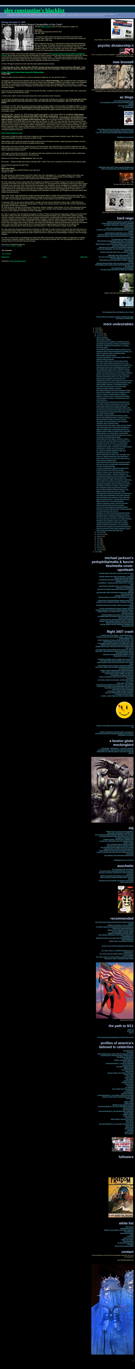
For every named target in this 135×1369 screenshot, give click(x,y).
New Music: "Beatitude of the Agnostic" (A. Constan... (113, 345)
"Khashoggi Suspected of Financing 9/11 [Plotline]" (112, 522)
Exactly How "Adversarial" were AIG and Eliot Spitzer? (117, 841)
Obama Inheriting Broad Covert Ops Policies (110, 505)
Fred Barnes (130, 1090)
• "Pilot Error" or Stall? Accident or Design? (120, 691)
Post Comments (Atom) (18, 261)
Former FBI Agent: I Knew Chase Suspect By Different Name (23, 72)
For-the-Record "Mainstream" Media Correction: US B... (113, 349)
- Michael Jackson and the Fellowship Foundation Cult (117, 624)
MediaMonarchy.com (127, 1228)
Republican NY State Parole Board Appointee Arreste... (113, 513)
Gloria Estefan (129, 1128)
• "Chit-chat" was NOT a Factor (124, 694)
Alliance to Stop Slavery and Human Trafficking (119, 1230)
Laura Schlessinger (127, 1069)
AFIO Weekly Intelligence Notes (12, 133)
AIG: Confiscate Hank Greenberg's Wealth (120, 844)
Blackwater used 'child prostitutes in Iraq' (121, 255)
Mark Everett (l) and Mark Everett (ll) (122, 1119)
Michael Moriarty (128, 1050)
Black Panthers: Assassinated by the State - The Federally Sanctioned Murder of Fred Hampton (115, 241)
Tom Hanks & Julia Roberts (125, 1057)
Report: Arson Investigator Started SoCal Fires (110, 378)
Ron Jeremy (130, 1079)
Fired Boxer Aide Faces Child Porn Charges (110, 470)
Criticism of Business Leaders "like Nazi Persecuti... (112, 503)
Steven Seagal (129, 1103)
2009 (97, 330)
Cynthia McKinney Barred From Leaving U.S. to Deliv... (113, 371)
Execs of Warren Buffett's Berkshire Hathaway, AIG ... (113, 489)
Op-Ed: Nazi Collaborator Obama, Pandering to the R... (113, 417)
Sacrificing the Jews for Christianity (107, 452)
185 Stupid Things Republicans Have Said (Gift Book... (113, 495)
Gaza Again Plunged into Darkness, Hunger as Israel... (113, 462)
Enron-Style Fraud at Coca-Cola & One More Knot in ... (113, 458)
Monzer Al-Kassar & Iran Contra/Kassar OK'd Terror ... (113, 472)
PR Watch (130, 1244)
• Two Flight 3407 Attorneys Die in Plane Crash (119, 688)
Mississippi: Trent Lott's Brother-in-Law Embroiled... (112, 421)
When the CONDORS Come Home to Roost (120, 228)
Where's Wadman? (102, 337)
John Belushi (129, 1125)
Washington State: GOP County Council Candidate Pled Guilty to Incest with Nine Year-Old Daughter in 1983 (116, 168)
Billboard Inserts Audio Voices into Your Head (110, 491)
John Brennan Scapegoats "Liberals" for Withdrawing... (113, 343)
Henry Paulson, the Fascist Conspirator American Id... (113, 481)
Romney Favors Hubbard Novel (106, 460)
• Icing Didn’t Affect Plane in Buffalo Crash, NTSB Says (116, 660)
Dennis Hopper (129, 1074)
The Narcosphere (128, 1241)
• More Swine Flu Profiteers (125, 683)
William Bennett (129, 1068)
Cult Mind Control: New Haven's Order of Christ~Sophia (113, 425)
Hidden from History (127, 1239)
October (99, 532)
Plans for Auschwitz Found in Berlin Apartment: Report (113, 528)
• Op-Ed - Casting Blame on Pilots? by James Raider (117, 696)
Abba (132, 1100)
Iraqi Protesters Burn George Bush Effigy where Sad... (113, 411)
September (100, 534)
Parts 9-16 (130, 1031)
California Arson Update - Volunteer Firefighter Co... (112, 474)
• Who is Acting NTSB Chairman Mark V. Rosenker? (117, 672)
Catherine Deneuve (127, 1082)
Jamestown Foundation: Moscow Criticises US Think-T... (114, 483)
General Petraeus (128, 1065)
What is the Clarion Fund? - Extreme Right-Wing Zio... (113, 499)
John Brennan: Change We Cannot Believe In (110, 448)
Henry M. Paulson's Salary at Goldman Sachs (110, 353)
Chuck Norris (129, 1117)
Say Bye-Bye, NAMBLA (103, 339)
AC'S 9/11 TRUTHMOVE (126, 105)
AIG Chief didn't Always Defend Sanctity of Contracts (117, 847)
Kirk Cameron (129, 1133)
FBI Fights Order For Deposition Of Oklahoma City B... (113, 516)
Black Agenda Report (127, 1233)
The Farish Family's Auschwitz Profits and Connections (116, 871)
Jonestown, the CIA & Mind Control (107, 423)
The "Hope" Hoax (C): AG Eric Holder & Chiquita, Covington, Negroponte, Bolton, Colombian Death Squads (115, 957)
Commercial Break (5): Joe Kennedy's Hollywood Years (116, 1124)
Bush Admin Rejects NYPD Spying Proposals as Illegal (113, 390)
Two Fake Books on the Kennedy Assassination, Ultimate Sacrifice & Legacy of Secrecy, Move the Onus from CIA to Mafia (115, 236)
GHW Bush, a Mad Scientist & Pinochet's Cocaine (112, 415)
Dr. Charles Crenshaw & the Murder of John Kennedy (113, 404)
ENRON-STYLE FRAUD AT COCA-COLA (121, 930)
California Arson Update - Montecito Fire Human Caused (114, 446)
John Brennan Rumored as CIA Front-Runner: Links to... (113, 476)
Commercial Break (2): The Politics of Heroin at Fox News (115, 1095)
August (99, 536)
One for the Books (102, 347)
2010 (97, 328)
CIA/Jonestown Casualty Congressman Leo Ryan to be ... (114, 493)
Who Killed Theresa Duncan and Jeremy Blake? (111, 386)
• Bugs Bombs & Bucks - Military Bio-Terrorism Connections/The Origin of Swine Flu (119, 674)
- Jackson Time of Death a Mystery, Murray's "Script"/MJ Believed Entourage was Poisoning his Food (116, 621)
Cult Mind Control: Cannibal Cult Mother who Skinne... (113, 515)
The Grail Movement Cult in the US (107, 511)
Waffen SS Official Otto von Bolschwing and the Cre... (113, 429)
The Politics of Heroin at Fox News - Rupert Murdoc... (113, 485)
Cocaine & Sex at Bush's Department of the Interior (118, 946)
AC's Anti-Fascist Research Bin (124, 101)
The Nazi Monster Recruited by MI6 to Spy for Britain (117, 269)
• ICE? (131, 657)
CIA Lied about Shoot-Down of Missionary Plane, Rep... (113, 408)
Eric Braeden (129, 1087)
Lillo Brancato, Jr (128, 1058)
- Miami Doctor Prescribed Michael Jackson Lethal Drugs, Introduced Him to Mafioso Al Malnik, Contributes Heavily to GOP (115, 602)
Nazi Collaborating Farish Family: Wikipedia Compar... (113, 369)
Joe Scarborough (128, 1109)
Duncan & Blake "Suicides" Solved (123, 931)
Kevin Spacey (129, 1084)
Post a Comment (6, 253)
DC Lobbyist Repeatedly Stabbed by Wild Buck (111, 450)
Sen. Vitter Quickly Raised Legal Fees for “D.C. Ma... (112, 363)
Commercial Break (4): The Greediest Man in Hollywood (116, 1111)
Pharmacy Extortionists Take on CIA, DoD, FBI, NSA (112, 376)
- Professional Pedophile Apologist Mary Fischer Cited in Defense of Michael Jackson (116, 580)
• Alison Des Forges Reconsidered (123, 689)
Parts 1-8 (131, 1029)
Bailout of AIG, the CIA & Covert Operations (110, 501)
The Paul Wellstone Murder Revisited (122, 258)
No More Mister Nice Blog (125, 1243)
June (98, 540)
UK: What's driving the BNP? (105, 413)
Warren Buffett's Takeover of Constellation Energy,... (112, 384)
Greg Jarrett (130, 1122)
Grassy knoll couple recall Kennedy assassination (111, 406)
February (100, 548)
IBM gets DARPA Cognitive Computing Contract (111, 419)
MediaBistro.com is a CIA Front (124, 860)
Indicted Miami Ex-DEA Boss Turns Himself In (119, 233)
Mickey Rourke (129, 1101)
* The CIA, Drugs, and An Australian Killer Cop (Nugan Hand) (114, 132)
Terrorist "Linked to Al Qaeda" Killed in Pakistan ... (112, 394)
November (100, 336)
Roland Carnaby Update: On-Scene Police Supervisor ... (114, 431)
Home (45, 257)
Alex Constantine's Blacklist (34, 10)
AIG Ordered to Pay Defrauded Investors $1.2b (119, 855)
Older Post (83, 257)
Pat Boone (130, 1052)
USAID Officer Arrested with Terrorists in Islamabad (118, 223)
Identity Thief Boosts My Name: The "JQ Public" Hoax (113, 454)
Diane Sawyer (129, 1132)
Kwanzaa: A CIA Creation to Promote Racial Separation (116, 247)
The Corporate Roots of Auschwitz (123, 869)
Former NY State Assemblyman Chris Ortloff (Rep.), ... (113, 456)
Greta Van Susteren (127, 1093)
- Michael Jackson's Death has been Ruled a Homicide (116, 619)
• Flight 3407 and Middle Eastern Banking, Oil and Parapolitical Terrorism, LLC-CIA (118, 655)
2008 (97, 332)
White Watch (130, 1227)
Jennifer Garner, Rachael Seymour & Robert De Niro (117, 1055)
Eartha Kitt (130, 1085)
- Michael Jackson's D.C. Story (124, 595)
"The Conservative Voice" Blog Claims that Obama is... (113, 427)
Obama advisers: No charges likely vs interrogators (112, 433)
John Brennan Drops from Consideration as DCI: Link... (113, 367)
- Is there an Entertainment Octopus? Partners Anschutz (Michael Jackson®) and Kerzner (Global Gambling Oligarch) (115, 609)
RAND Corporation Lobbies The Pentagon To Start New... (114, 480)
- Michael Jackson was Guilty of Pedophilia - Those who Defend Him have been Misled (116, 577)
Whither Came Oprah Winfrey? (124, 1060)
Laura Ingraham (129, 1116)
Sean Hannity (129, 1071)
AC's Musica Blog (128, 107)
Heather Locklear (128, 1114)
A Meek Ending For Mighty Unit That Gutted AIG (119, 849)
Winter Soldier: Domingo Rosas (106, 355)
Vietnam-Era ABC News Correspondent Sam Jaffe (118, 1097)
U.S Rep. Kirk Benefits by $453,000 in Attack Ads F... (112, 468)
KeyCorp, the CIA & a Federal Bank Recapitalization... (113, 464)
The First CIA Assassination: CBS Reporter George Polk (116, 257)
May (98, 542)
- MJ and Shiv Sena (127, 626)
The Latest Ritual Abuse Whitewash (122, 268)
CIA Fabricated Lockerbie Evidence (122, 239)
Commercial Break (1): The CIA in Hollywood (120, 1063)
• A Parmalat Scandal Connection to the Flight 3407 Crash (115, 643)
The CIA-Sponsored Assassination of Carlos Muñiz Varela (116, 1037)
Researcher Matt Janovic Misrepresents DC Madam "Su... (114, 351)
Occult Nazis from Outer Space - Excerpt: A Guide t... (112, 439)
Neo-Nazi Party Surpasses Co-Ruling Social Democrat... (114, 526)
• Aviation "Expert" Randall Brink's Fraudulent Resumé (117, 670)
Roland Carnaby (45, 26)
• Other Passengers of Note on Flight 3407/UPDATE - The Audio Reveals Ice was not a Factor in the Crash (115, 640)
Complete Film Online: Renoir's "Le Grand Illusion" (112, 443)
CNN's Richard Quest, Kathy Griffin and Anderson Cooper (116, 1054)
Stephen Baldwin (128, 1108)
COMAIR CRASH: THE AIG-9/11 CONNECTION (118, 839)
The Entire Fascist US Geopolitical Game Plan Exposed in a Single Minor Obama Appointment (115, 927)
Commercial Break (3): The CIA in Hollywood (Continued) (116, 1106)
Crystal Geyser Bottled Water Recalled (108, 437)
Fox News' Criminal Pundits (125, 1066)
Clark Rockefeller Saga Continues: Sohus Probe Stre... (113, 497)
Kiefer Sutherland (128, 1061)
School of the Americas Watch (124, 1246)
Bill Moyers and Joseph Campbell (123, 1105)
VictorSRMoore (129, 1231)
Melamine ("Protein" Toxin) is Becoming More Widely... (113, 396)
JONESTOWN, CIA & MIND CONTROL (121, 941)
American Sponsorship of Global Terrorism (120, 221)
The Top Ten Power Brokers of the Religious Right (112, 507)
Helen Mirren (129, 1120)
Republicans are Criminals (125, 137)
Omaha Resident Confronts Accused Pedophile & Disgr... (114, 382)
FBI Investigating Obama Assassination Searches (111, 487)
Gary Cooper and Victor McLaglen (123, 1089)
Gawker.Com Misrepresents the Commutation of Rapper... (114, 373)
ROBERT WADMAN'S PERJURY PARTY (121, 933)
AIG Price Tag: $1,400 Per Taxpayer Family (120, 846)
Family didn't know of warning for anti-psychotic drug (112, 402)
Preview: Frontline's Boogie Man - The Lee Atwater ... (113, 524)
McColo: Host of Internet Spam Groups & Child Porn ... (113, 375)
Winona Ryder (129, 1077)
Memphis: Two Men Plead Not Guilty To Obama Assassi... (114, 509)
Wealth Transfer (129, 842)
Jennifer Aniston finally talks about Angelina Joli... (111, 478)
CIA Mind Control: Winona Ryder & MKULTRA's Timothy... (114, 409)
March (99, 546)
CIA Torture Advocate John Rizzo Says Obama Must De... (114, 518)
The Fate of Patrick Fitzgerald (105, 466)
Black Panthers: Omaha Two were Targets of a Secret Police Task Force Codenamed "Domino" (115, 244)
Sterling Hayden (128, 1081)
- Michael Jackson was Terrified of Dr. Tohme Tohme (117, 614)
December (100, 334)
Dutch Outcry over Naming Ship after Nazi (109, 530)
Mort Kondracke (129, 1092)
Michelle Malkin (129, 1113)
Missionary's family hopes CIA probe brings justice (112, 361)
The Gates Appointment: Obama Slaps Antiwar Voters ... (113, 357)
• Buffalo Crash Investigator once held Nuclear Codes (117, 645)
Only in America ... (102, 400)
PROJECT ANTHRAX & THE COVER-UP (121, 925)
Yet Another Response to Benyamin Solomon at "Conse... (114, 435)
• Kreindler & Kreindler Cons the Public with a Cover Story (116, 659)
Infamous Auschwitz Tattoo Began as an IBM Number (117, 875)
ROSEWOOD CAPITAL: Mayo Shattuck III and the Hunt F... (115, 380)
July (98, 538)
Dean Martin (130, 1098)
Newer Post (5, 257)
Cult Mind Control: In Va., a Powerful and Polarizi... (112, 445)
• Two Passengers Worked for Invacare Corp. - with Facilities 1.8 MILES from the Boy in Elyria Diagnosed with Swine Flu (115, 685)
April (98, 544)
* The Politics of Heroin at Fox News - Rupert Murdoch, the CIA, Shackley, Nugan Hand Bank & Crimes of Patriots (115, 130)
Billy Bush (130, 1130)
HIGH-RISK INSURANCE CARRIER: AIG (121, 833)
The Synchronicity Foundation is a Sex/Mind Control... (113, 341)
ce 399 (131, 1235)
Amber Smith (129, 1127)
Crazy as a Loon (128, 1238)
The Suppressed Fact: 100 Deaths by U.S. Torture (118, 312)
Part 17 (131, 1032)
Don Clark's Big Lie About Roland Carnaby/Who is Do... (113, 441)
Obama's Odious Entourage (105, 359)
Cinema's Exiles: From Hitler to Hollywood (120, 1073)
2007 (97, 552)
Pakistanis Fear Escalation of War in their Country (111, 520)
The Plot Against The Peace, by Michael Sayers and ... (113, 398)
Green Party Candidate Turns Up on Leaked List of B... (113, 392)
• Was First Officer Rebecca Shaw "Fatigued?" (119, 692)
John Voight (130, 1076)
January (99, 550)
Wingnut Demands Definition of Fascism (108, 388)
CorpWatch (130, 1236)
